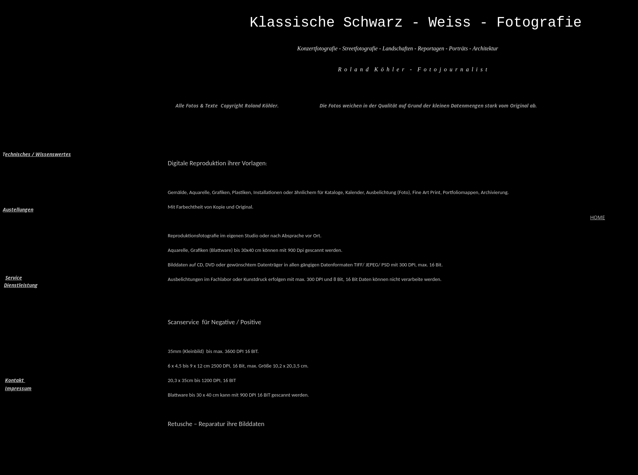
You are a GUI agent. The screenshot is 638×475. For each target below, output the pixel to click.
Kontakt (15, 380)
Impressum (18, 388)
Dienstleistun (19, 285)
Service (13, 277)
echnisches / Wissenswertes (38, 154)
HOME (597, 217)
